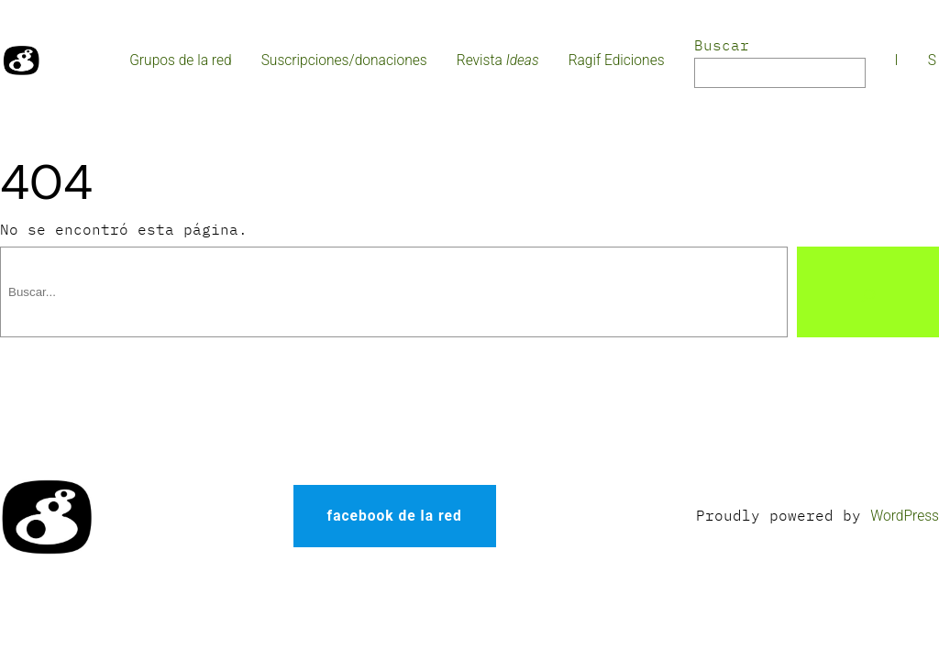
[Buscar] (868, 291)
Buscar (721, 45)
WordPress (904, 516)
